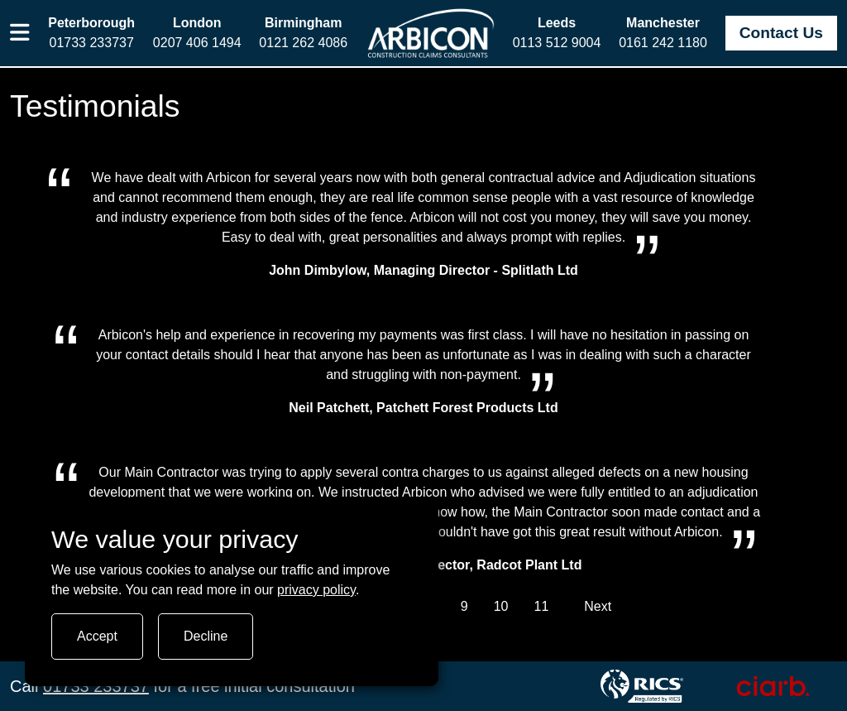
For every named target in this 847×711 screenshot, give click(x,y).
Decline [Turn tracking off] (205, 636)
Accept (97, 636)
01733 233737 (96, 686)
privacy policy (316, 590)
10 (501, 606)
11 (541, 606)
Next (597, 606)
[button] (20, 33)
